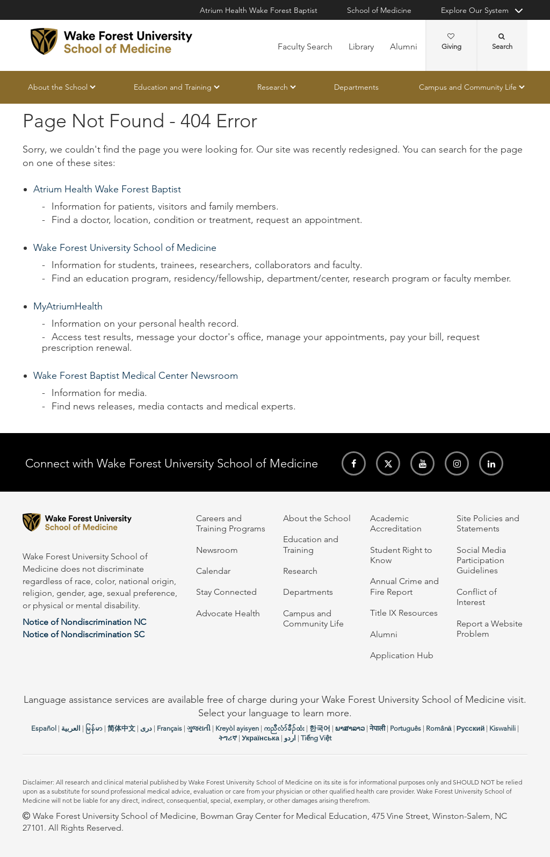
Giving (451, 42)
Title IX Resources (404, 613)
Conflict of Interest (477, 597)
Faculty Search (305, 46)
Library (361, 46)
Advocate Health (228, 613)
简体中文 (121, 728)
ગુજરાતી (199, 728)
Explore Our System (475, 10)
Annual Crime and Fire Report (404, 586)
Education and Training (173, 87)
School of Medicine (379, 10)
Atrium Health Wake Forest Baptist (258, 10)
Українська (260, 738)
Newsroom (217, 550)
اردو (290, 738)
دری (146, 728)
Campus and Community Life (468, 87)
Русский (471, 728)
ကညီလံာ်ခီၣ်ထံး (284, 728)
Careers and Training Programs (230, 523)
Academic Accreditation (396, 523)
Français (169, 728)
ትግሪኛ (228, 738)
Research (272, 87)
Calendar (213, 571)
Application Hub (401, 655)
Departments (356, 87)
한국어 (319, 728)
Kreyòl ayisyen (237, 728)
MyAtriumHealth (68, 306)
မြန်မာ (94, 728)
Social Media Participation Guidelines (481, 560)
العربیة (71, 728)
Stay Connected (226, 592)
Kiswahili (502, 728)
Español (43, 728)
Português (405, 728)
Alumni (403, 46)
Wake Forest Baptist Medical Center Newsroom (135, 375)
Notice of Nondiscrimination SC (83, 634)
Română (439, 728)
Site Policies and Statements (488, 523)
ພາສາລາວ (350, 728)
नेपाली (377, 728)
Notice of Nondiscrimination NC (84, 622)
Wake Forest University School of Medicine (124, 248)
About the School (58, 87)
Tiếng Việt (316, 738)
